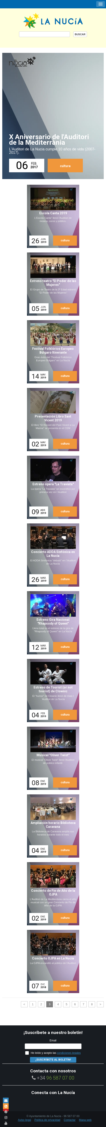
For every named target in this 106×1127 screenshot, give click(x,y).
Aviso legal (24, 1120)
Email (52, 1040)
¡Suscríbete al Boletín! (53, 1059)
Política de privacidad (47, 1120)
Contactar (70, 1120)
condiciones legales (69, 1053)
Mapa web (85, 1120)
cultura (65, 166)
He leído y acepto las (56, 1053)
